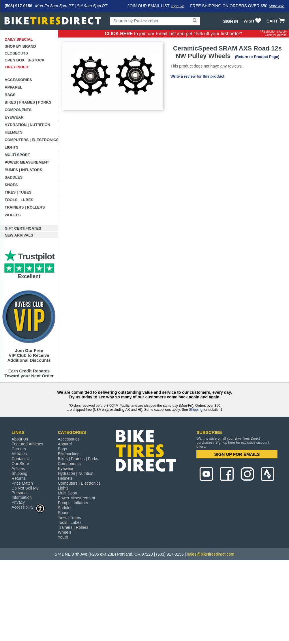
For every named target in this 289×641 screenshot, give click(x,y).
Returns (19, 478)
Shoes (11, 185)
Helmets (13, 132)
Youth (63, 537)
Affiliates (19, 453)
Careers (19, 449)
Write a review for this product (197, 76)
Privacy (18, 502)
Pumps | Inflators (23, 170)
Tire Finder (16, 67)
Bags (10, 95)
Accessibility (28, 507)
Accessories (18, 80)
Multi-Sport (17, 155)
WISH (253, 21)
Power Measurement (27, 162)
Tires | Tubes (18, 192)
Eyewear (14, 117)
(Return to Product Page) (257, 57)
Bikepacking (69, 453)
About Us (20, 439)
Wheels (13, 215)
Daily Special (19, 39)
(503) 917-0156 (18, 5)
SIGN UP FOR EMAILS (237, 454)
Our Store (20, 463)
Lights (11, 147)
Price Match (22, 483)
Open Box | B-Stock (24, 60)
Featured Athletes (27, 444)
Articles (18, 468)
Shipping (195, 410)
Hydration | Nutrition (27, 125)
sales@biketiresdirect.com (210, 554)
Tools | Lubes (19, 200)
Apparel (13, 87)
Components (18, 110)
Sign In (230, 21)
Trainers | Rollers (25, 207)
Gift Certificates (23, 228)
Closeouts (16, 53)
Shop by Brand (20, 46)
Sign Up (177, 6)
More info (276, 6)
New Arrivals (19, 235)
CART (276, 21)
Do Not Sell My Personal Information (25, 493)
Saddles (13, 177)
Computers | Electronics (31, 140)
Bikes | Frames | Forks (28, 102)
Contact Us (21, 458)
